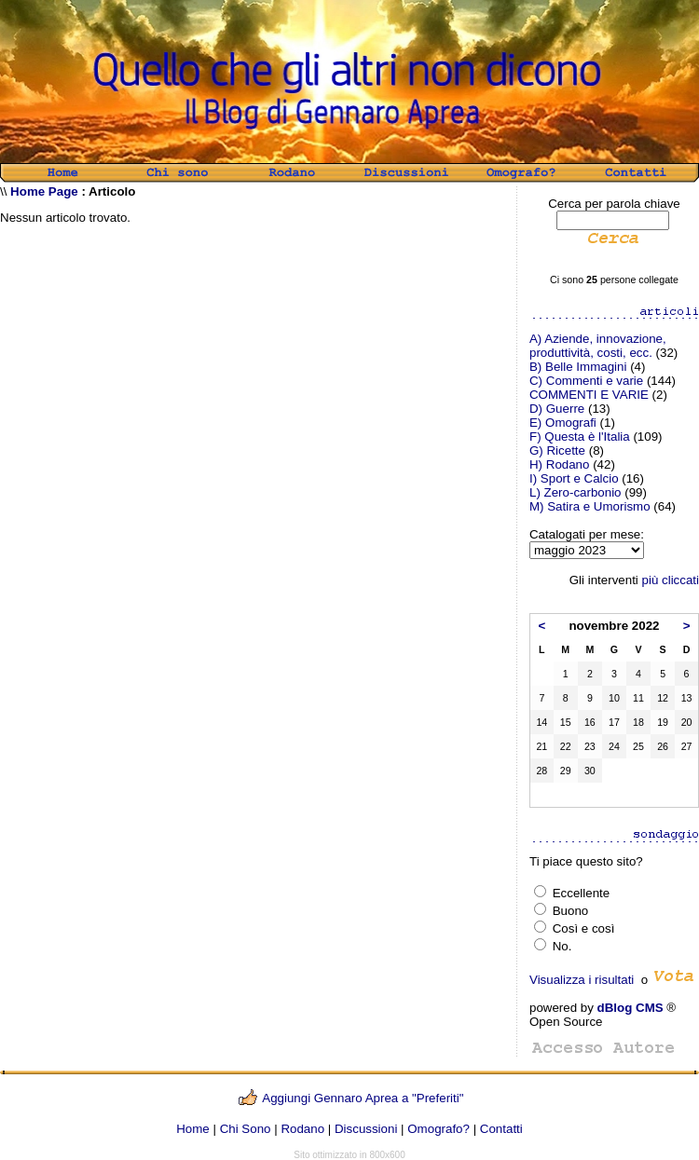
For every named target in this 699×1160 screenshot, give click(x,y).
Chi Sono (245, 1129)
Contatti (501, 1129)
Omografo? (438, 1129)
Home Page (44, 191)
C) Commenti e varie (586, 381)
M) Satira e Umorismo (590, 506)
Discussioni (366, 1129)
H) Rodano (559, 464)
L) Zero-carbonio (575, 492)
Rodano (302, 1129)
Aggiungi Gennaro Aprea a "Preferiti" (362, 1098)
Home (193, 1129)
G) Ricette (557, 450)
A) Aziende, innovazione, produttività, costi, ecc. (597, 346)
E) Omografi (562, 423)
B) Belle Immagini (577, 367)
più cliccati (670, 580)
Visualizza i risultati (581, 980)
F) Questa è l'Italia (579, 437)
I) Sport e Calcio (574, 478)
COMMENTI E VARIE (589, 395)
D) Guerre (556, 409)
